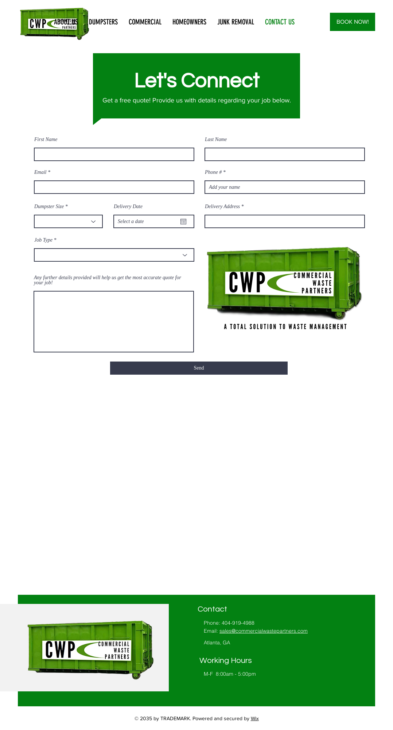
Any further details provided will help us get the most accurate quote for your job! (107, 280)
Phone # (213, 172)
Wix (255, 718)
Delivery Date (128, 206)
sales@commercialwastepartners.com (263, 631)
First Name (45, 139)
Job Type (43, 240)
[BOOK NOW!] (352, 22)
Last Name (216, 139)
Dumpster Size (49, 206)
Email (40, 172)
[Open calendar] (183, 222)
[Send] (199, 368)
